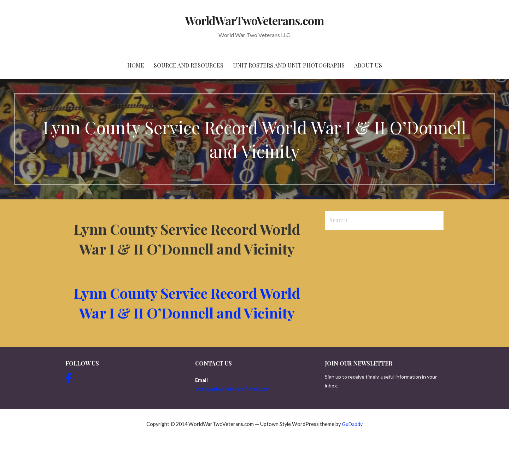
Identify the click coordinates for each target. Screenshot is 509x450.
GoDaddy (352, 424)
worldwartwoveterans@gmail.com (232, 389)
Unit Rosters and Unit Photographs (289, 65)
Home (135, 65)
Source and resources (188, 65)
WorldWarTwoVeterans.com (254, 20)
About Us (368, 65)
